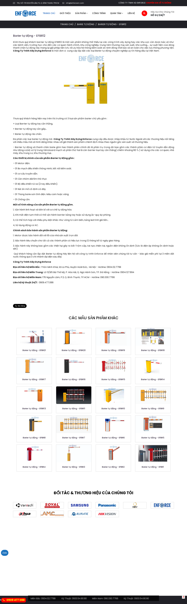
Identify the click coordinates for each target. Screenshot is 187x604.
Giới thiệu (65, 13)
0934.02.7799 (48, 598)
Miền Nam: (97, 598)
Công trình (99, 13)
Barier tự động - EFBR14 (153, 379)
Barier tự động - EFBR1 (153, 466)
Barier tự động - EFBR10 (113, 408)
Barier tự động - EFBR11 (73, 408)
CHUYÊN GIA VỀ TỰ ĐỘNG (158, 2)
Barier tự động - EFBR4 (34, 466)
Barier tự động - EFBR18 (153, 350)
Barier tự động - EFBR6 (113, 437)
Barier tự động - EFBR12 (29, 36)
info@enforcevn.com (75, 3)
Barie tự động (86, 24)
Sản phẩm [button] (81, 13)
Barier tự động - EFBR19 (113, 350)
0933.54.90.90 (79, 598)
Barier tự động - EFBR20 (74, 350)
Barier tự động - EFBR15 (113, 379)
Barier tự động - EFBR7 (73, 437)
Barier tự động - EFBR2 (113, 466)
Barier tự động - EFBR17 (34, 379)
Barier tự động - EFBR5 (152, 437)
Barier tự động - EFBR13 (34, 408)
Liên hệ (131, 13)
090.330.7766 (111, 598)
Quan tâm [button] (116, 13)
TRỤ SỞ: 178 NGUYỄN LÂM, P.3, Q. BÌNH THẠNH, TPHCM (38, 3)
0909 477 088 (14, 600)
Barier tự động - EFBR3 (73, 466)
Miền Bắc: (36, 598)
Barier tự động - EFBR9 (152, 408)
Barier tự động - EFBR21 (34, 350)
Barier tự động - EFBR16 (73, 379)
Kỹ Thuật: (66, 598)
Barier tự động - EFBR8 (34, 437)
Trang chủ (49, 13)
